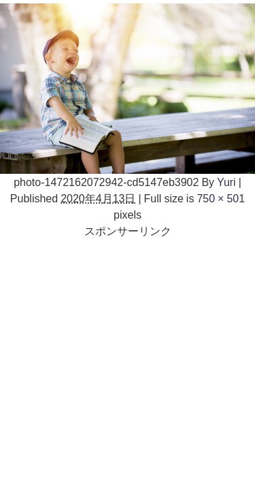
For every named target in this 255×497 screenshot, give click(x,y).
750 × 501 (221, 198)
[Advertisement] (127, 366)
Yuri (226, 182)
